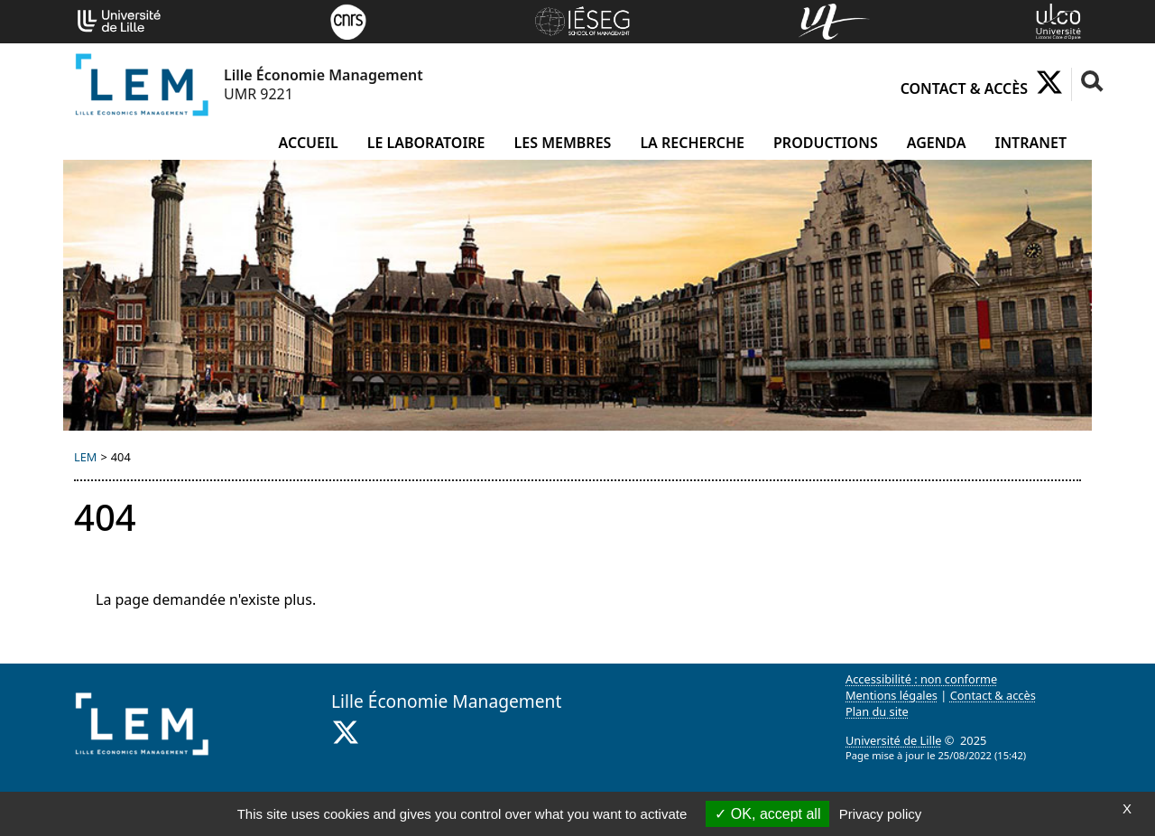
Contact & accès (964, 88)
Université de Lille (893, 740)
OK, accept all (767, 814)
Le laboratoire (426, 143)
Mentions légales (891, 695)
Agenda (936, 143)
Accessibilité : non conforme (921, 679)
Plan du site (877, 711)
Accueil (308, 143)
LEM (85, 457)
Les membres (563, 143)
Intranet (1031, 143)
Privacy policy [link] (880, 814)
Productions (825, 143)
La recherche (692, 143)
